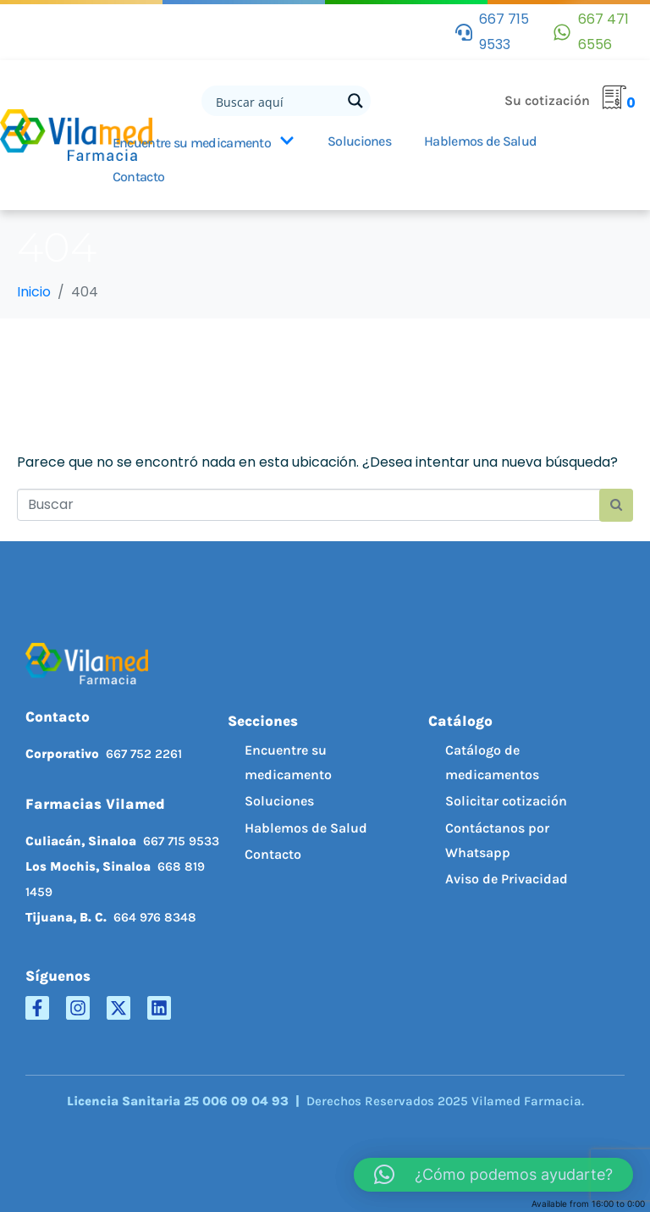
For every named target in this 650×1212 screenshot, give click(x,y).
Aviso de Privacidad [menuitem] (506, 879)
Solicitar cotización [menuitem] (506, 801)
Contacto (138, 177)
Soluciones (359, 141)
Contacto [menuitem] (273, 854)
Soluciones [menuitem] (279, 801)
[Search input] (277, 101)
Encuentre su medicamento (204, 142)
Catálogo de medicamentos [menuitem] (492, 762)
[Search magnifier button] (355, 101)
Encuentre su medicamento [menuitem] (288, 762)
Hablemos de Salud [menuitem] (306, 828)
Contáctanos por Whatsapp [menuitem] (497, 840)
